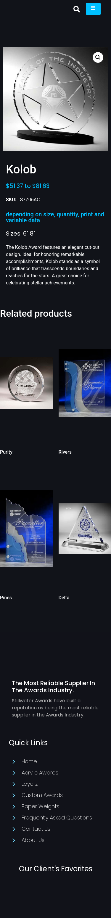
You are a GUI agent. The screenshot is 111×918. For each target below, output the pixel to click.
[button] (76, 9)
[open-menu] (93, 9)
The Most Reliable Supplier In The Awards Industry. (53, 686)
